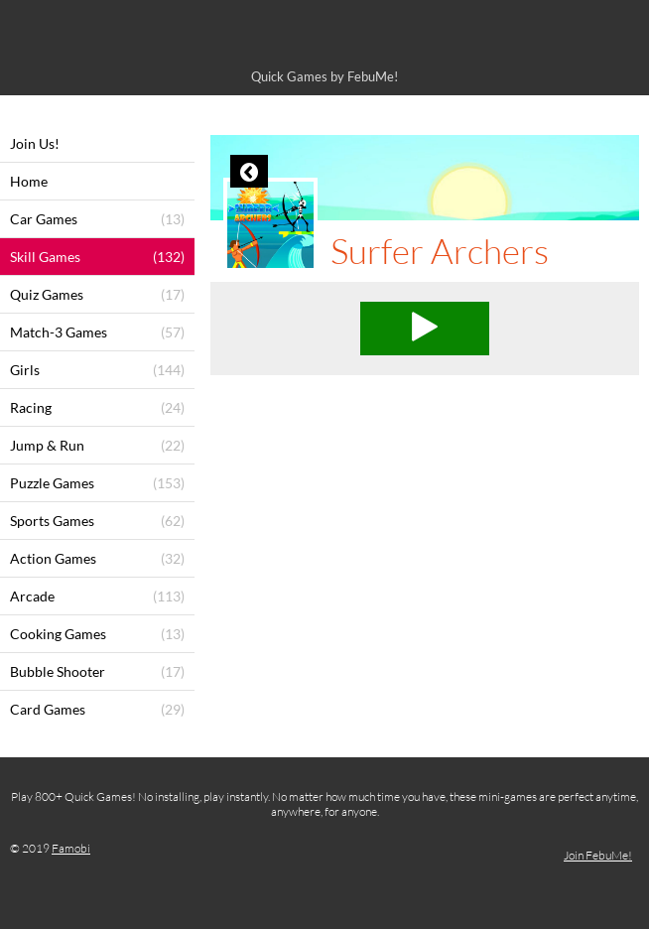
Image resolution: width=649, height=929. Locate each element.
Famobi (71, 848)
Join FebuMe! (598, 855)
